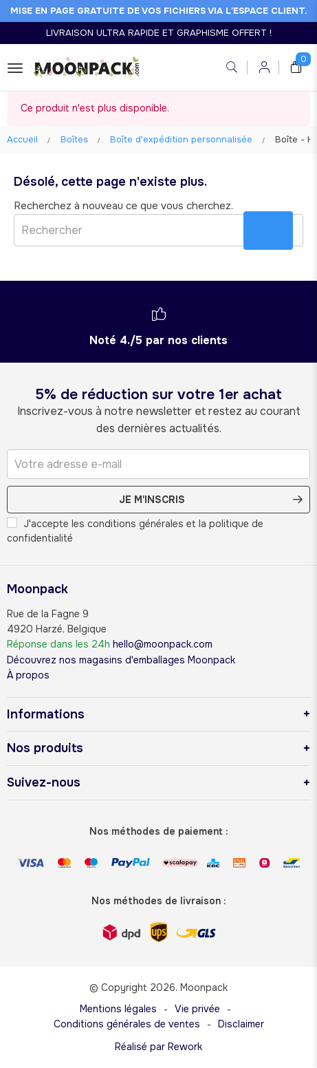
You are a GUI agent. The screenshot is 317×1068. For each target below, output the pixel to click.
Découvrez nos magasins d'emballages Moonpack (121, 660)
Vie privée (197, 1009)
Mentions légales (118, 1009)
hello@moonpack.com (162, 644)
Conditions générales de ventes (127, 1024)
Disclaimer (241, 1024)
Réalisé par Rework (158, 1046)
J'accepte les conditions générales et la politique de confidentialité (135, 530)
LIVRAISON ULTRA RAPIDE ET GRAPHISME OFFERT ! (159, 33)
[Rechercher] (158, 230)
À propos (28, 675)
